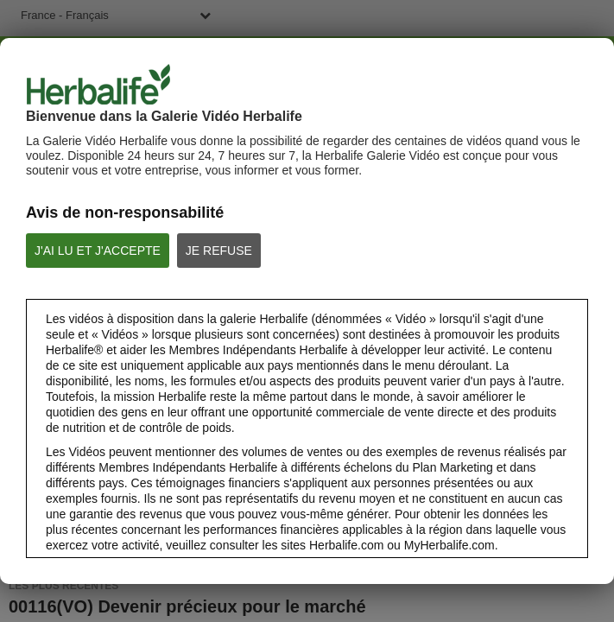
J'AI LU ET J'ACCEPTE (98, 250)
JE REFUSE (219, 250)
